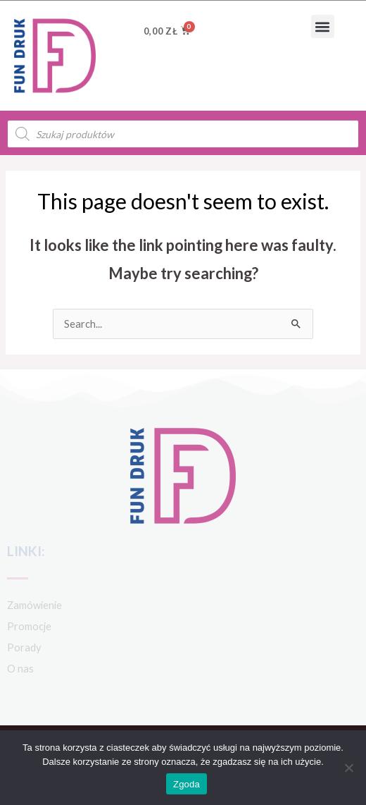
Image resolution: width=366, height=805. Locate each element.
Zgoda (186, 784)
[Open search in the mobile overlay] (183, 134)
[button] (322, 26)
